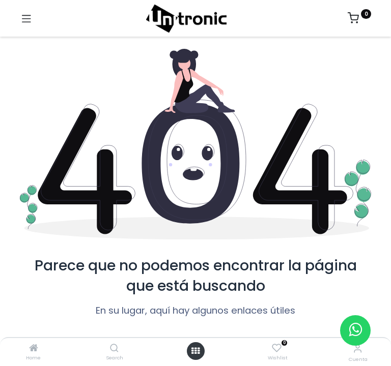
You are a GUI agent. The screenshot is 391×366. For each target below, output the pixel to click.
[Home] (33, 348)
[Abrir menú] (195, 351)
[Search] (114, 348)
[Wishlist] (277, 348)
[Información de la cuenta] (357, 348)
